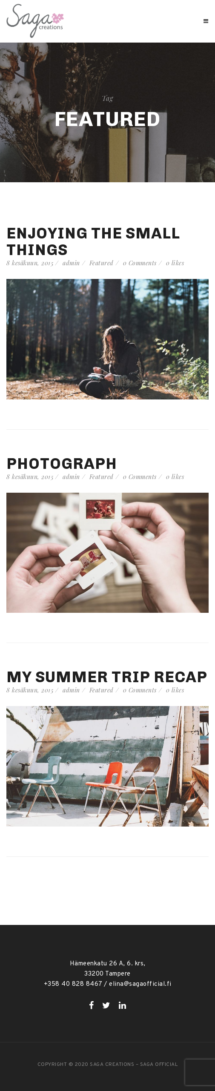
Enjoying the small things (93, 241)
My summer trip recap (106, 677)
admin (71, 263)
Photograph (61, 463)
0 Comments (140, 263)
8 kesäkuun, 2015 (29, 263)
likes (175, 263)
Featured (101, 263)
